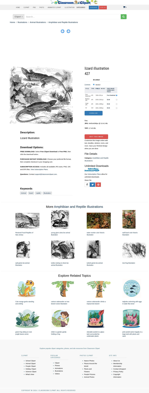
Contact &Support (119, 369)
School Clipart (30, 361)
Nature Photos (89, 361)
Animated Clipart (54, 7)
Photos (57, 365)
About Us (116, 361)
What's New (30, 374)
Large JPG (86, 104)
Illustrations (22, 22)
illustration (47, 193)
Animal (23, 193)
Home (18, 7)
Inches (103, 88)
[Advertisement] (74, 50)
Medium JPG (87, 99)
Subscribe (93, 7)
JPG (92, 95)
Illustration (69, 7)
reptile (38, 193)
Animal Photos (89, 377)
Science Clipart (31, 371)
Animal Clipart (30, 363)
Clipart (26, 7)
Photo (41, 7)
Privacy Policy (118, 371)
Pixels (98, 88)
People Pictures (89, 374)
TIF (86, 108)
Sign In (103, 7)
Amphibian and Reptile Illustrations (63, 22)
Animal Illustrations (38, 22)
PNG (34, 7)
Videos (57, 374)
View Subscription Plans (39, 169)
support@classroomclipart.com (46, 174)
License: (88, 85)
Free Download (87, 95)
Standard (98, 85)
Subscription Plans (94, 174)
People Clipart (31, 366)
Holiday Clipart (31, 369)
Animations (59, 368)
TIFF (92, 108)
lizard (31, 193)
